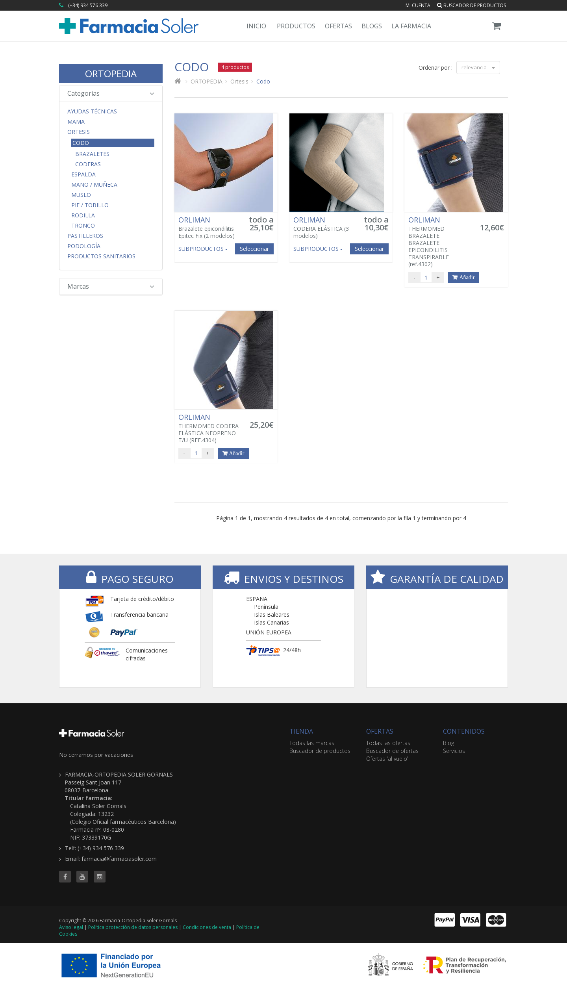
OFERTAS (379, 731)
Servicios (454, 751)
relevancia (478, 67)
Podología (83, 246)
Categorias (110, 93)
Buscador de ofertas (392, 751)
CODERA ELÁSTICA (324, 227)
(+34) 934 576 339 (87, 5)
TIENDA (301, 731)
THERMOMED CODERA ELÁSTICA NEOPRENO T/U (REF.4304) (209, 428)
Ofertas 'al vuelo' (387, 758)
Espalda (83, 174)
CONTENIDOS (464, 731)
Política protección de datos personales (133, 927)
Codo (80, 142)
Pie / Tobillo (90, 205)
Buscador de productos (471, 5)
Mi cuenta (418, 5)
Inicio (256, 26)
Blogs (371, 26)
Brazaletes (92, 154)
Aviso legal (71, 927)
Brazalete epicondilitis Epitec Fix (209, 227)
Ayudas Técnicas (92, 111)
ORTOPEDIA (111, 73)
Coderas (88, 164)
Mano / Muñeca (94, 184)
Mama (76, 121)
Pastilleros (85, 235)
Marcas (110, 286)
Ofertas (338, 26)
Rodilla (83, 215)
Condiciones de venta (207, 927)
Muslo (81, 194)
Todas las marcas (311, 743)
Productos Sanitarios (101, 256)
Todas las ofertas (388, 743)
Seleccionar (254, 248)
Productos (296, 26)
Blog (448, 743)
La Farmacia (411, 26)
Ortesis (78, 131)
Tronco (83, 225)
